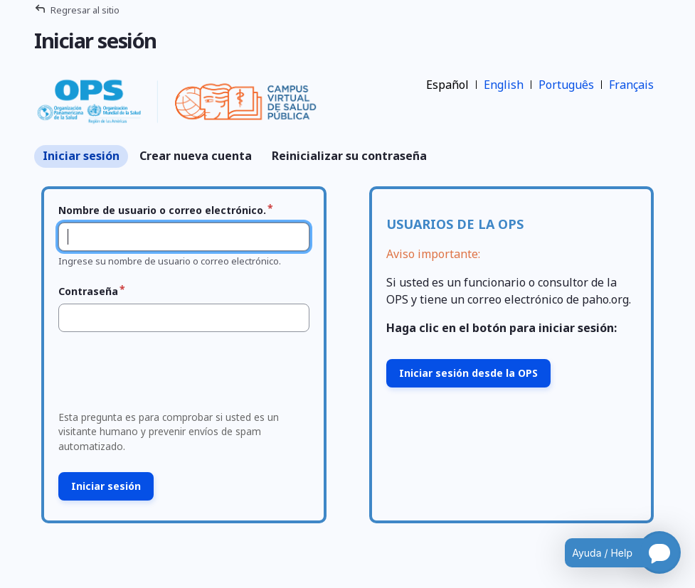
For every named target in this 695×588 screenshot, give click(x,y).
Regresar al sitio (85, 10)
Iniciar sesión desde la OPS (468, 373)
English (504, 84)
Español (447, 84)
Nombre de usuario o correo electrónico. (162, 210)
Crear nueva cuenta (195, 156)
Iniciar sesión (81, 156)
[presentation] (161, 375)
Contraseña (88, 291)
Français (631, 84)
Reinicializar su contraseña (349, 156)
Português (566, 84)
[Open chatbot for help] (612, 552)
